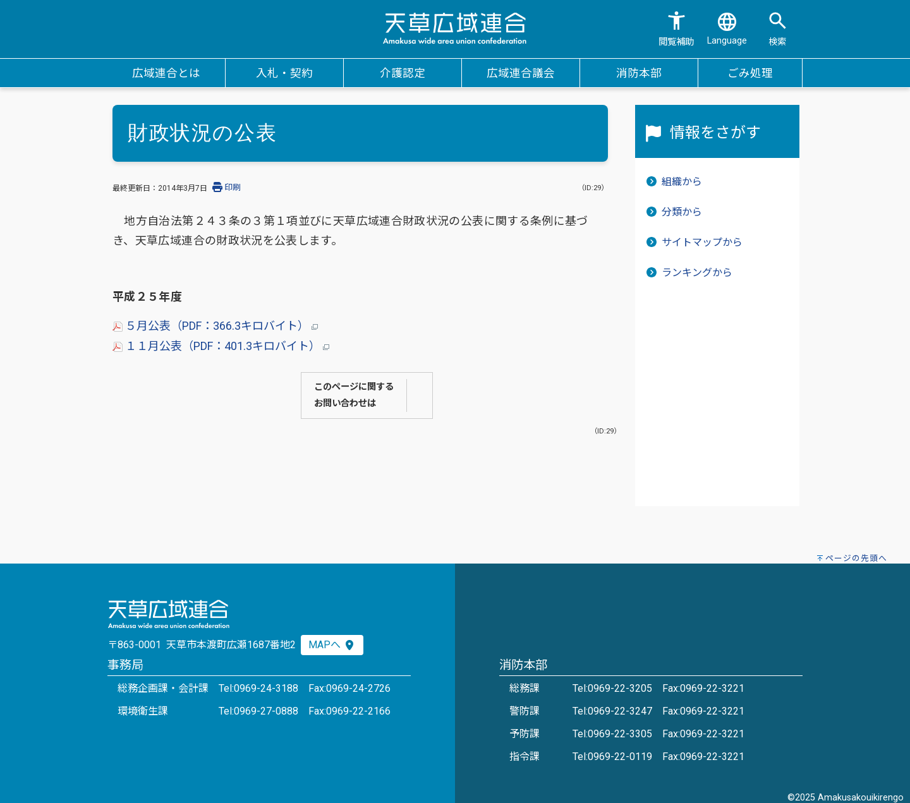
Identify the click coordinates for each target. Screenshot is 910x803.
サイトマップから (702, 242)
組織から (682, 182)
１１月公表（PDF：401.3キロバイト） (220, 346)
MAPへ (332, 645)
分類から (682, 212)
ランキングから (697, 273)
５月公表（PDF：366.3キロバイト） (215, 325)
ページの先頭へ (856, 558)
